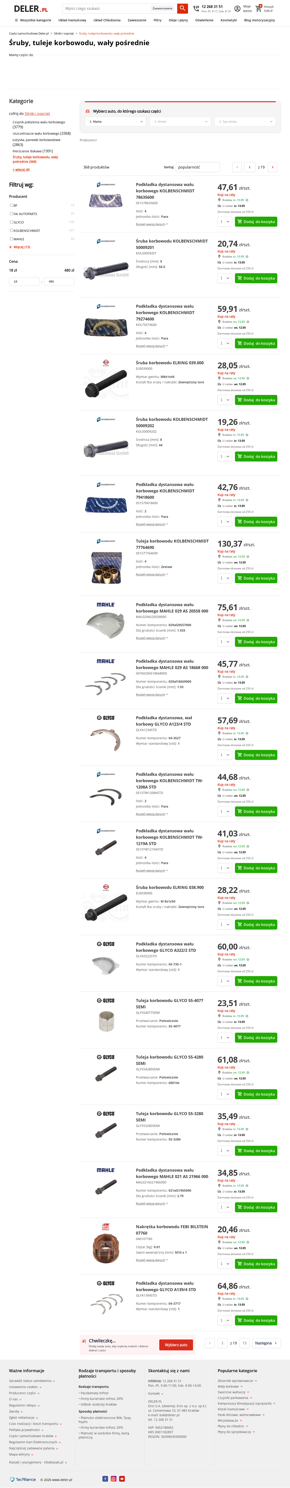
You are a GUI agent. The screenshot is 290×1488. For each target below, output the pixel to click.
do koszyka (256, 221)
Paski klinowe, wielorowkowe (241, 1415)
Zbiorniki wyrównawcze (237, 1381)
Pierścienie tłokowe (27, 151)
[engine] (245, 121)
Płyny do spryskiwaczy (236, 1432)
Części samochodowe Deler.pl (29, 33)
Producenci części (24, 1393)
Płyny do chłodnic (233, 1426)
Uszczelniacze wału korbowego (36, 133)
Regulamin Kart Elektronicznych (35, 1442)
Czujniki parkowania (235, 1398)
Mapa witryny (21, 1454)
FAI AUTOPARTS (23, 214)
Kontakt (155, 1393)
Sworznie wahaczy (233, 1392)
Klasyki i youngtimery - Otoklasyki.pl (38, 1462)
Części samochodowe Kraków (33, 1436)
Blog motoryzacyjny (259, 20)
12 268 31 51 (171, 1381)
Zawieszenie (137, 20)
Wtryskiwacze (230, 1421)
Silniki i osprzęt (64, 33)
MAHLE (17, 239)
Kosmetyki (229, 20)
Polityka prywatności (26, 1430)
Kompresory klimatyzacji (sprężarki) (246, 1403)
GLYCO (17, 222)
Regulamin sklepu (24, 1405)
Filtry (158, 20)
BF (13, 205)
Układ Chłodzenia (107, 20)
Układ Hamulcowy (72, 20)
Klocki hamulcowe (233, 1409)
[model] (180, 121)
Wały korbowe (230, 1386)
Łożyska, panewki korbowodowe (36, 140)
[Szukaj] (182, 9)
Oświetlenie (204, 20)
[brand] (115, 121)
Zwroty (16, 1411)
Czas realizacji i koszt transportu (35, 1423)
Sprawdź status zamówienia (32, 1381)
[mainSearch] (106, 9)
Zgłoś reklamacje (23, 1417)
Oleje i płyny (178, 20)
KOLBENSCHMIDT (25, 230)
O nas (15, 1399)
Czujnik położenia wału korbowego (39, 122)
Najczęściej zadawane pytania (33, 1448)
